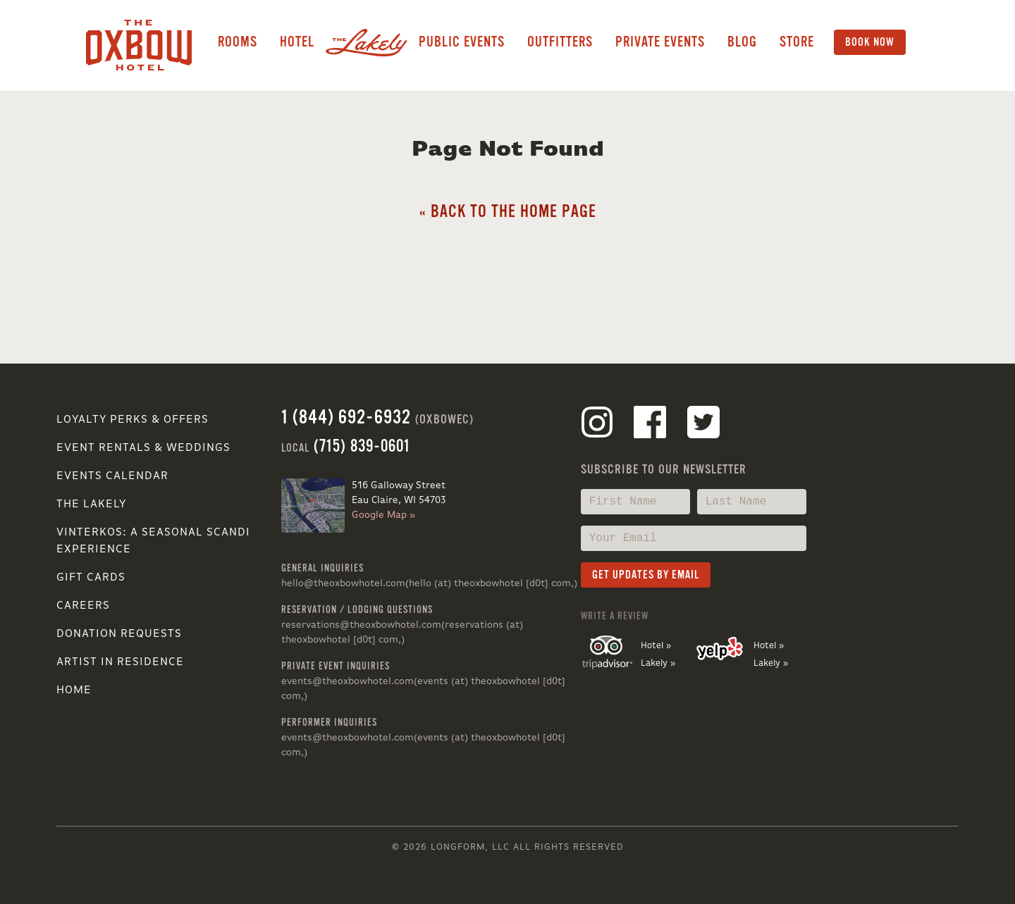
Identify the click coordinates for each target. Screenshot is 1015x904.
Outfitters (560, 42)
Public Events (462, 42)
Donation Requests (119, 634)
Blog (742, 42)
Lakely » (658, 663)
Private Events (660, 42)
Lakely (366, 42)
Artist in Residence (120, 662)
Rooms (237, 42)
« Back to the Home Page (507, 211)
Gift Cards (90, 577)
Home (74, 690)
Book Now (869, 42)
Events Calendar (112, 476)
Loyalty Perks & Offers (132, 420)
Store (797, 42)
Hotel (297, 42)
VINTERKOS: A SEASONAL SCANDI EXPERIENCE (153, 541)
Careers (83, 606)
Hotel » (656, 645)
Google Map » (383, 515)
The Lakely (91, 504)
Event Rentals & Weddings (143, 448)
